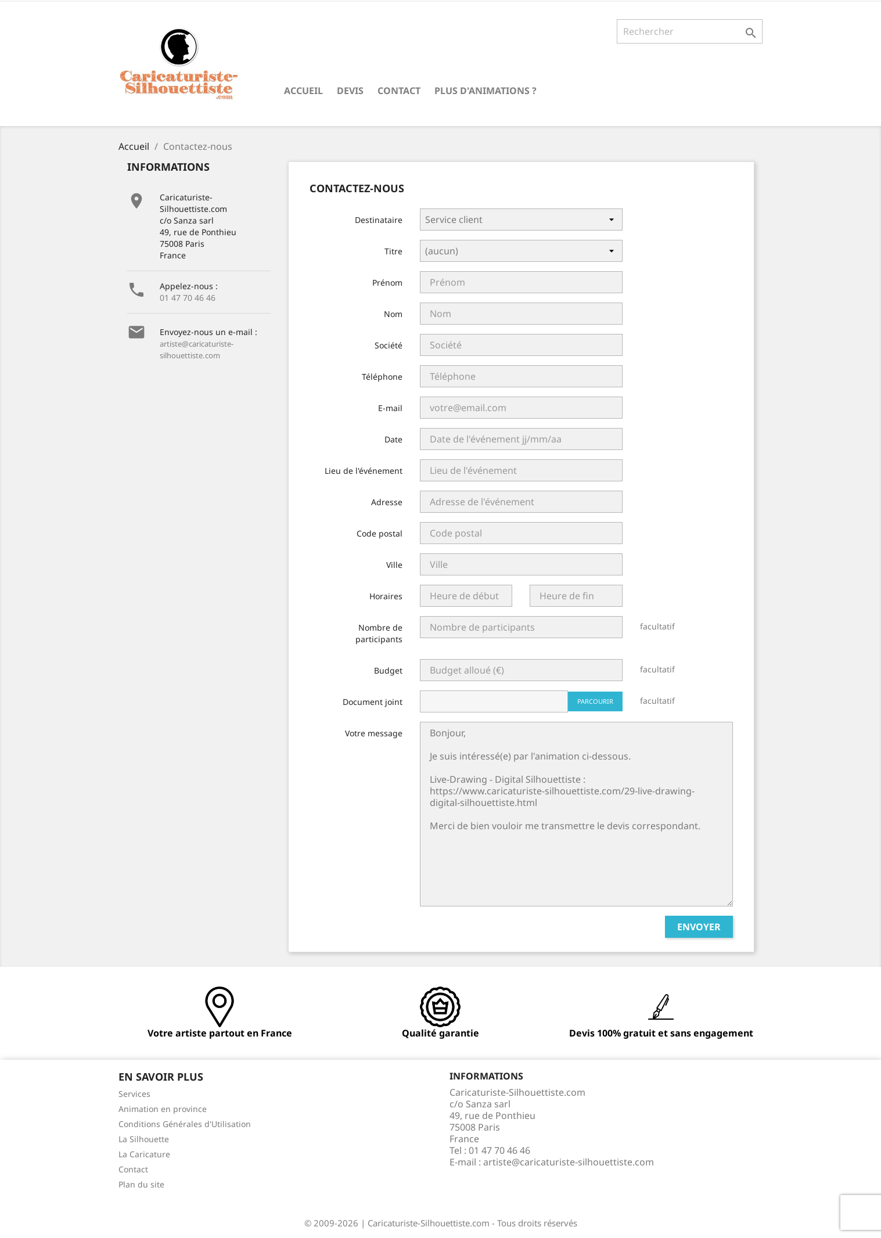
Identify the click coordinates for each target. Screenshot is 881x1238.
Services (134, 1093)
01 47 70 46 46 (187, 297)
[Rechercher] (690, 31)
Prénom (387, 282)
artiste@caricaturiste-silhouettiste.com (568, 1162)
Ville (394, 564)
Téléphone (382, 376)
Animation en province (162, 1108)
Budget (388, 670)
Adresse (386, 502)
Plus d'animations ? (485, 90)
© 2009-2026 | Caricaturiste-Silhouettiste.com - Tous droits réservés (440, 1223)
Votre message (373, 733)
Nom (393, 313)
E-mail (390, 407)
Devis (350, 90)
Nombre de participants (378, 633)
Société (388, 345)
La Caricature (144, 1154)
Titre (393, 251)
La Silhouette (143, 1139)
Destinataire (378, 219)
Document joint (372, 701)
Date (393, 439)
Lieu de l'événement (363, 470)
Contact (398, 90)
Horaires (385, 596)
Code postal (379, 533)
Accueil (303, 90)
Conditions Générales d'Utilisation (184, 1123)
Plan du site (141, 1184)
